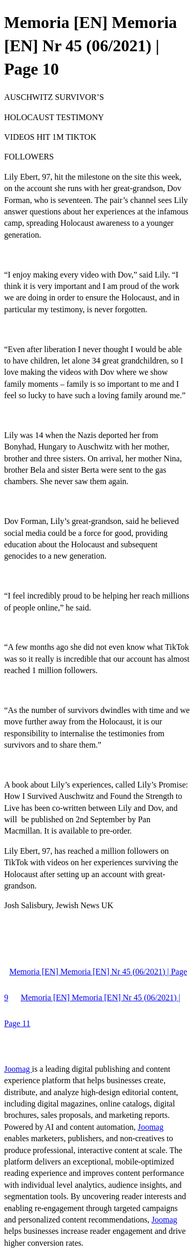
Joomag (18, 1069)
